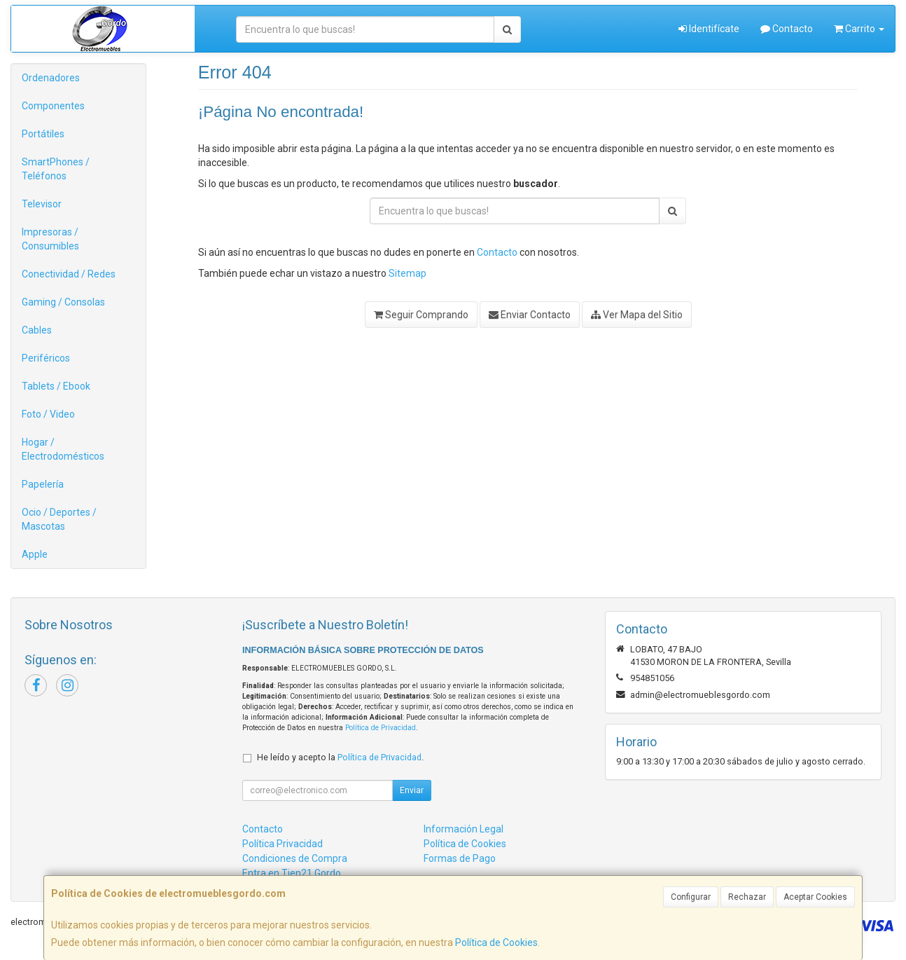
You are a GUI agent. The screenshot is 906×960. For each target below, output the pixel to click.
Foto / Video (48, 414)
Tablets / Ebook (56, 386)
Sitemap (407, 273)
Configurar (691, 897)
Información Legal (463, 829)
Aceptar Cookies (815, 897)
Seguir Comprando (421, 314)
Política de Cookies (496, 942)
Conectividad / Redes (69, 274)
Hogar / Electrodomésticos (63, 449)
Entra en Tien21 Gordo (291, 873)
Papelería (43, 484)
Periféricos (46, 358)
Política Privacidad (282, 843)
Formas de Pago (460, 858)
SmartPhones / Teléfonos (56, 168)
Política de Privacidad (380, 728)
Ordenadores (51, 77)
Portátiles (43, 133)
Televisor (42, 204)
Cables (37, 330)
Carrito (859, 28)
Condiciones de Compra (294, 858)
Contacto (786, 28)
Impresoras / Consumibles (50, 239)
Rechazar (747, 897)
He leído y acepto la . (340, 757)
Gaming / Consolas (63, 302)
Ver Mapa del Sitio (637, 314)
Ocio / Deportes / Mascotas (59, 519)
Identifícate (708, 28)
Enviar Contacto (530, 314)
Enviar (412, 790)
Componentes (53, 105)
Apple (35, 554)
